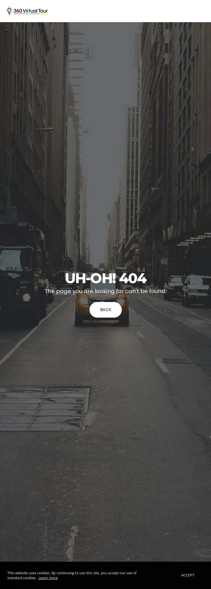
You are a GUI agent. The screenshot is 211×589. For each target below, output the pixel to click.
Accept (187, 575)
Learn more (48, 577)
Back (105, 310)
